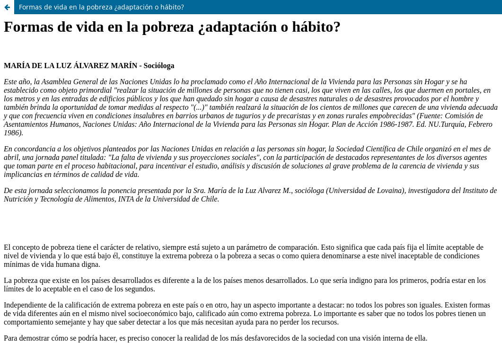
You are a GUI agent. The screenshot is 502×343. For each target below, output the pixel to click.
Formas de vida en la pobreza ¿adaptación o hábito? (101, 6)
